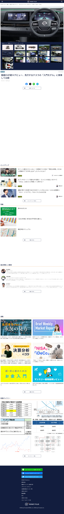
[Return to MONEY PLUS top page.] (32, 1)
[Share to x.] (30, 84)
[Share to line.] (34, 84)
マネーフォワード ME (26, 500)
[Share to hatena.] (37, 84)
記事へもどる (32, 88)
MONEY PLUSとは (25, 480)
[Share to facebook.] (26, 84)
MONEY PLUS (3, 4)
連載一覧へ (32, 391)
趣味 (8, 4)
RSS (22, 495)
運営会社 (23, 482)
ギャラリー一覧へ (32, 456)
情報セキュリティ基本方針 (27, 484)
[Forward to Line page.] (32, 469)
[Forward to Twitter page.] (32, 477)
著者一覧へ (32, 291)
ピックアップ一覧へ (32, 200)
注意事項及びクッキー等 (27, 489)
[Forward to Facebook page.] (32, 473)
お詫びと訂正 (24, 498)
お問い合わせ (24, 491)
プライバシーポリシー (26, 486)
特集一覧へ (32, 240)
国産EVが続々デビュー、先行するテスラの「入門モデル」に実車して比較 (24, 4)
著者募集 (23, 493)
